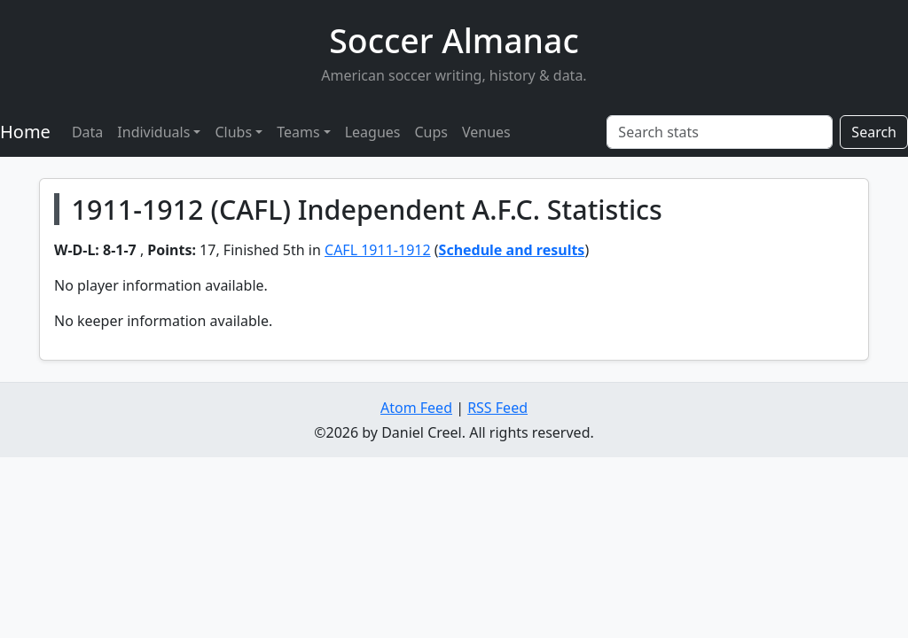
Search (873, 132)
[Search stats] (720, 132)
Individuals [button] (153, 132)
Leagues (373, 132)
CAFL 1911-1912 (378, 250)
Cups (431, 132)
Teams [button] (298, 132)
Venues (486, 132)
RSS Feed (497, 407)
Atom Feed (416, 407)
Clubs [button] (233, 132)
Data (87, 132)
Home (25, 132)
